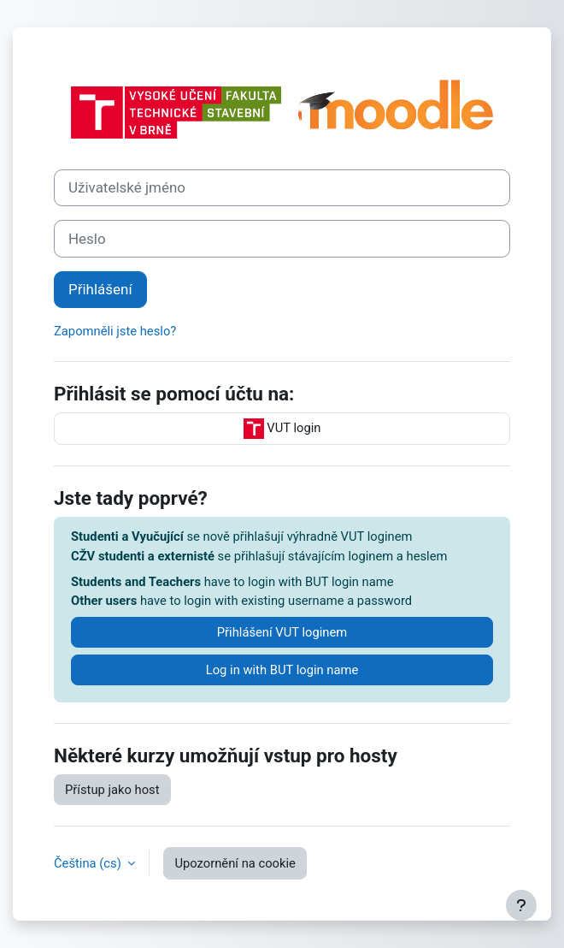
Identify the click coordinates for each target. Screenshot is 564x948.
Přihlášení (100, 289)
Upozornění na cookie (234, 863)
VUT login (282, 428)
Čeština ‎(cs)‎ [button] (89, 863)
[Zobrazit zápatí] (521, 905)
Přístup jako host (112, 789)
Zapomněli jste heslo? (115, 331)
